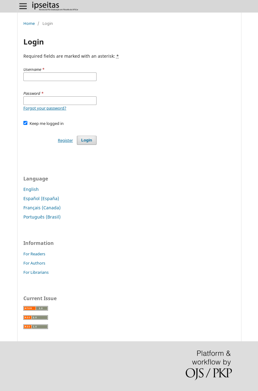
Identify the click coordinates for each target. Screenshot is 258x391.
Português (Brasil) (42, 217)
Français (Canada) (42, 208)
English (31, 189)
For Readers (34, 254)
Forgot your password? (44, 108)
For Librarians (36, 272)
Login (86, 140)
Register (65, 140)
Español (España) (41, 198)
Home (29, 23)
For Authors (34, 263)
